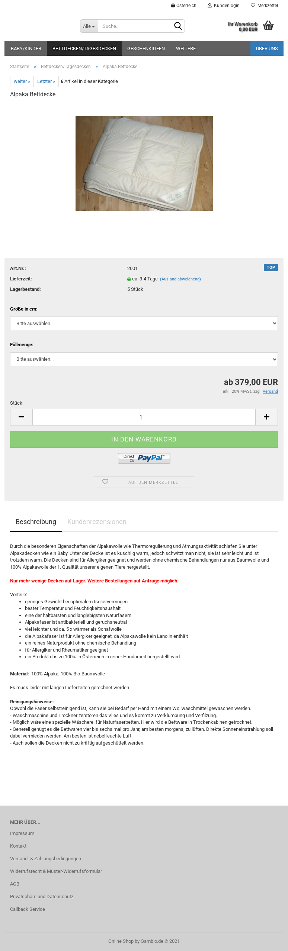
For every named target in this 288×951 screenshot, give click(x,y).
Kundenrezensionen (97, 522)
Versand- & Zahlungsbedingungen (45, 858)
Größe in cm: (24, 309)
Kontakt (18, 846)
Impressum (22, 833)
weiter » (22, 81)
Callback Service (27, 909)
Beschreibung (36, 522)
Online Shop (121, 941)
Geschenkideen (146, 48)
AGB (14, 884)
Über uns (267, 48)
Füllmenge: (21, 344)
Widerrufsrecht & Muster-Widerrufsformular (56, 871)
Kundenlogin (224, 5)
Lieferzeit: (21, 279)
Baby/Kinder (26, 48)
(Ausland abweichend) (180, 279)
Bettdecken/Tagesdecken (84, 48)
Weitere (186, 48)
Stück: (16, 403)
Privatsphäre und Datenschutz (41, 896)
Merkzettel (264, 5)
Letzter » (46, 81)
